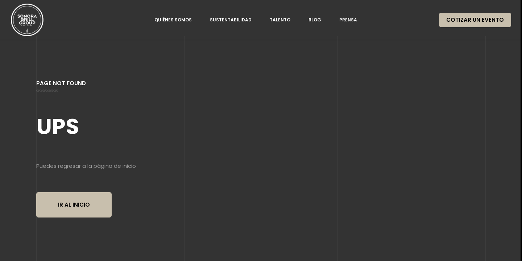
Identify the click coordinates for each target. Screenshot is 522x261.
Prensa (348, 20)
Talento (280, 20)
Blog (314, 20)
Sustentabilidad (231, 20)
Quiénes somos (173, 20)
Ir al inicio (74, 204)
